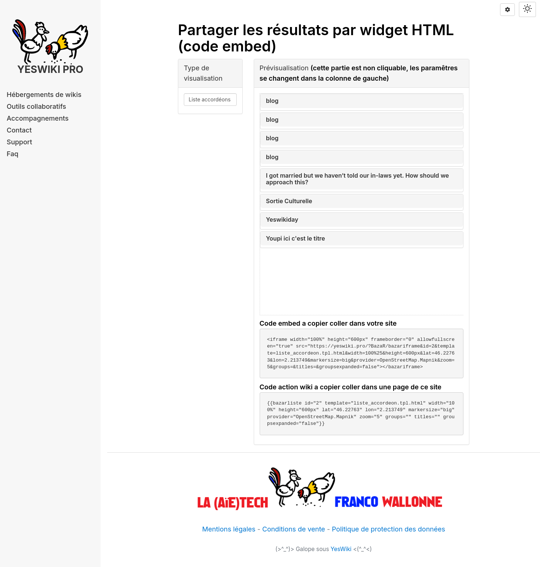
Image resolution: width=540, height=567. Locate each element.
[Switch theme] (527, 9)
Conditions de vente (293, 529)
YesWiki (341, 549)
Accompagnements (37, 118)
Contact (19, 130)
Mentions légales (229, 529)
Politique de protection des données (388, 529)
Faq (12, 154)
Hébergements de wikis (44, 94)
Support (19, 142)
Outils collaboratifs (36, 106)
